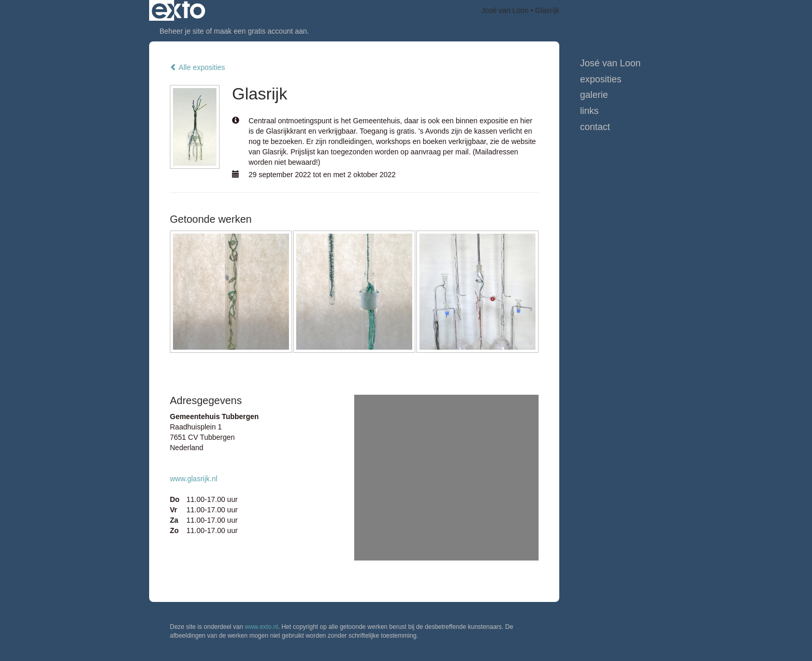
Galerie (594, 95)
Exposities (600, 79)
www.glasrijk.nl (194, 479)
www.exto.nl (261, 626)
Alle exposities (197, 67)
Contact (595, 127)
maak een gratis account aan (260, 31)
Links (589, 111)
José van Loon (505, 10)
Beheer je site (182, 31)
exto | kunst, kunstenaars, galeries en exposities (178, 10)
